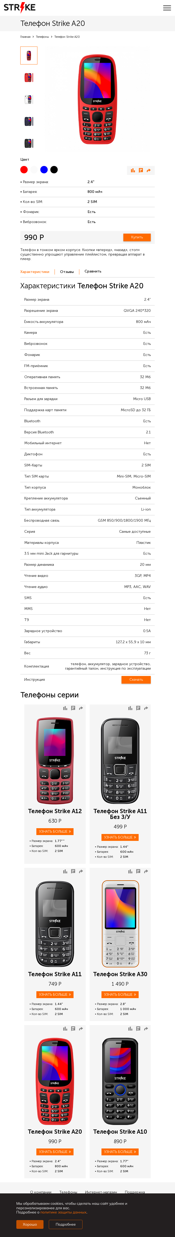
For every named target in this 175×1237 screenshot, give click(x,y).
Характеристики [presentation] (34, 272)
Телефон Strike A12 (55, 811)
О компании (40, 1192)
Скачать (136, 679)
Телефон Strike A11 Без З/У (120, 814)
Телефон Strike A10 (120, 1132)
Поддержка (135, 1192)
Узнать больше (55, 831)
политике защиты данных (63, 1212)
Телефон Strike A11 (55, 974)
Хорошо (30, 1224)
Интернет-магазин (101, 1192)
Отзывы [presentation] (67, 272)
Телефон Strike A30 (120, 974)
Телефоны (68, 1192)
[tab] (37, 272)
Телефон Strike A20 (55, 1132)
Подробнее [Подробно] (66, 1224)
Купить (137, 237)
